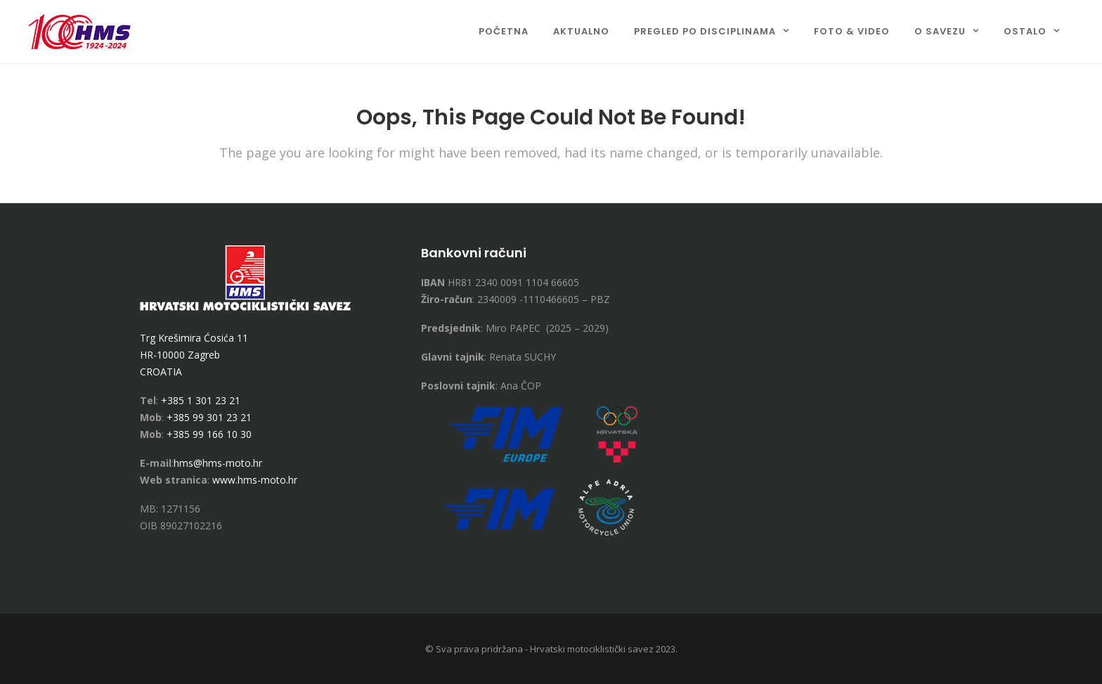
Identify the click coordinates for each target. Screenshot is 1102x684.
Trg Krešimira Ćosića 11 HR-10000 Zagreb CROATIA (194, 354)
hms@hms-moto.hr (218, 463)
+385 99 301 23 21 (209, 417)
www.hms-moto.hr (254, 479)
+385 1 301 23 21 (200, 400)
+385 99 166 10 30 (209, 434)
